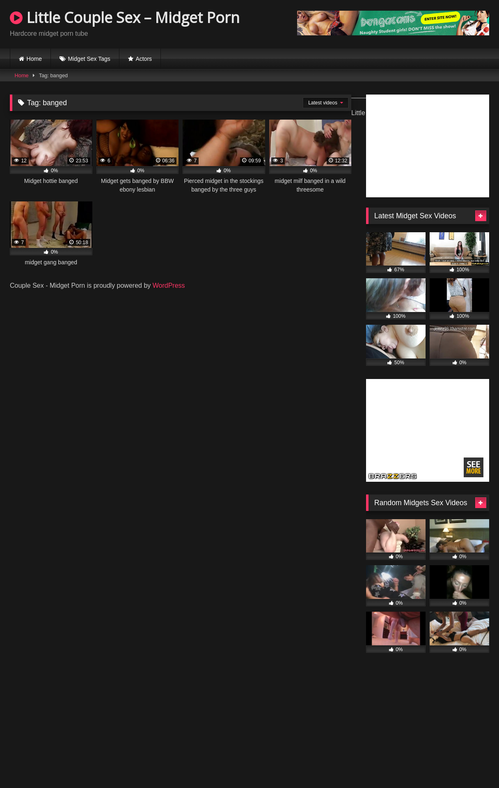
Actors (143, 58)
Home (34, 58)
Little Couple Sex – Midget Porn (125, 17)
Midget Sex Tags (89, 58)
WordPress (169, 285)
